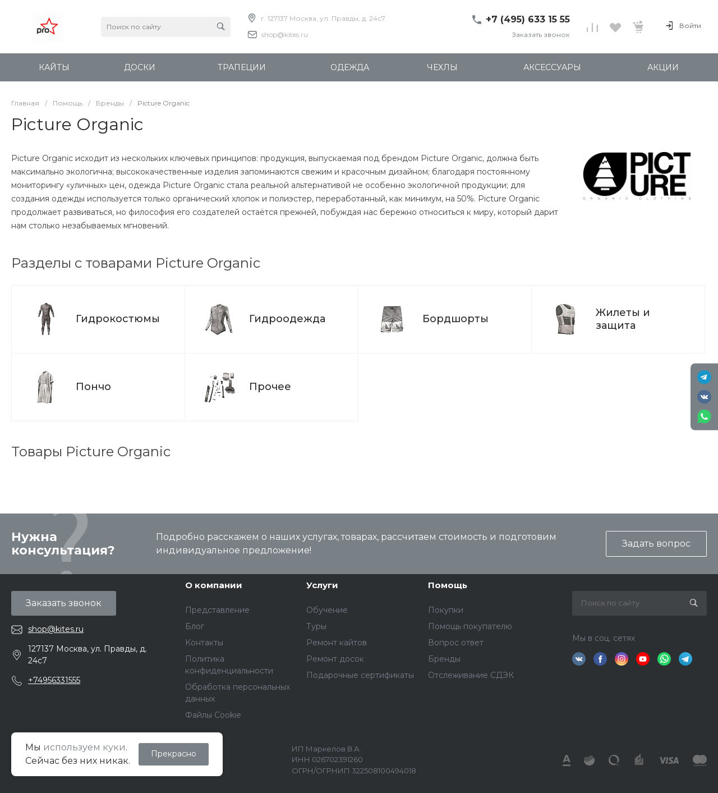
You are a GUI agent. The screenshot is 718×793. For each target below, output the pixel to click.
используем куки (84, 747)
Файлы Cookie (213, 715)
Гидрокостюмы (118, 319)
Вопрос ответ (456, 643)
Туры (316, 626)
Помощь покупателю (470, 626)
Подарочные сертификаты (360, 675)
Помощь (447, 585)
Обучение (327, 610)
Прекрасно (173, 754)
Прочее (270, 387)
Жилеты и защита (623, 319)
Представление (217, 610)
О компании (213, 585)
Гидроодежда (287, 319)
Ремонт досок (335, 659)
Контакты (204, 643)
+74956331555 (54, 680)
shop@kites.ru (284, 34)
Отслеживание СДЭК (471, 675)
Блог (194, 626)
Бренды (444, 659)
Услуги (322, 585)
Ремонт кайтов (336, 643)
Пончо (93, 387)
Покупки (445, 610)
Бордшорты (455, 319)
